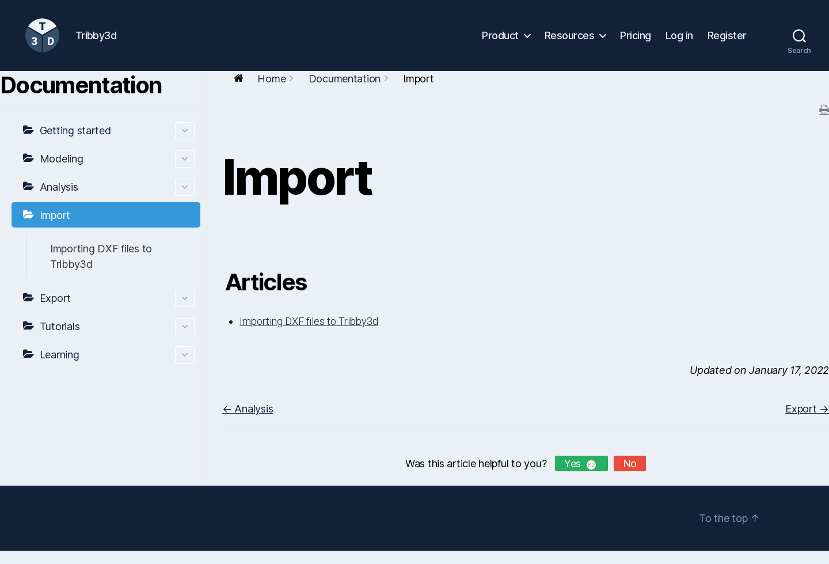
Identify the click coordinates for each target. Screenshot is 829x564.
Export (117, 311)
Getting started (117, 144)
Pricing (635, 42)
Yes (581, 477)
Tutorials (117, 340)
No (630, 477)
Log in (679, 42)
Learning (117, 368)
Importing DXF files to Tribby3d (101, 269)
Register (727, 42)
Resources (570, 42)
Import (55, 228)
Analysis (117, 200)
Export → (807, 422)
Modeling (117, 172)
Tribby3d (124, 531)
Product (500, 42)
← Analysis (247, 422)
